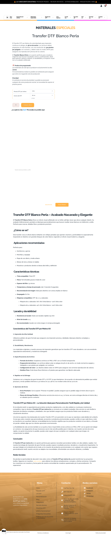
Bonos (84, 17)
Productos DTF (49, 17)
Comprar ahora (28, 105)
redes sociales (37, 461)
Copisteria (102, 17)
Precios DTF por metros (20, 91)
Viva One (11, 17)
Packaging (92, 17)
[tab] (48, 205)
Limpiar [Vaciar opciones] (33, 98)
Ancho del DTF (18, 96)
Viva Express (58, 17)
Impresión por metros (22, 17)
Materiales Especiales (36, 17)
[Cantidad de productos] (15, 105)
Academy (68, 17)
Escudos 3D (76, 17)
